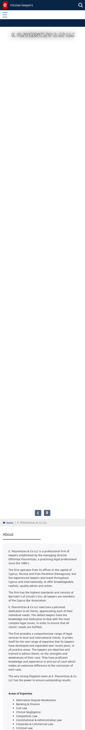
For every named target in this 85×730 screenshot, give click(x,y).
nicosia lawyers (21, 5)
